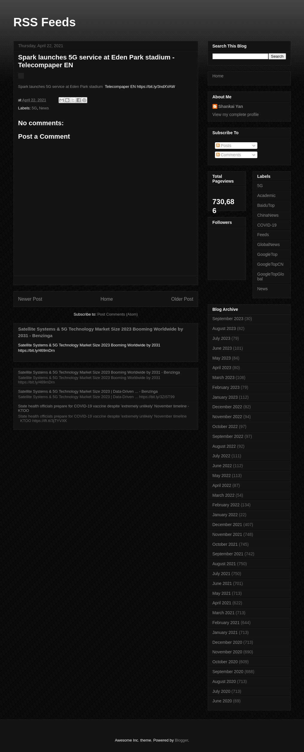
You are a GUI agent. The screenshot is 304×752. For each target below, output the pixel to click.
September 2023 (228, 318)
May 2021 (222, 593)
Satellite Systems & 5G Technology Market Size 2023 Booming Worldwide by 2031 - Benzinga (99, 372)
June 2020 (222, 700)
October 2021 (225, 544)
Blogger (181, 740)
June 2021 (222, 583)
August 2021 (224, 563)
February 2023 (226, 387)
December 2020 (227, 642)
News (44, 108)
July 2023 (221, 338)
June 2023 (222, 348)
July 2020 (221, 691)
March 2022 (224, 495)
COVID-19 (267, 225)
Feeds (263, 234)
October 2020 (225, 661)
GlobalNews (268, 244)
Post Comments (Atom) (117, 314)
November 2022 (227, 416)
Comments (228, 154)
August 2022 (224, 446)
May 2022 (222, 475)
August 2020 (224, 681)
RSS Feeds (44, 22)
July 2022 (221, 455)
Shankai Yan (231, 106)
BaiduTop (266, 205)
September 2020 (228, 671)
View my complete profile (236, 114)
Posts (223, 145)
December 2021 (227, 524)
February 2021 (226, 622)
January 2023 (225, 397)
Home (106, 299)
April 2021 (222, 602)
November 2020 (227, 651)
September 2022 (228, 436)
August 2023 (224, 328)
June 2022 (222, 465)
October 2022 (225, 426)
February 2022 (226, 504)
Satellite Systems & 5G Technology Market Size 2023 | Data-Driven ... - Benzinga (88, 391)
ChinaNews (268, 215)
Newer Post (30, 299)
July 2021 (221, 573)
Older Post (182, 299)
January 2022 (225, 514)
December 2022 (227, 406)
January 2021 (225, 632)
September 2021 (228, 553)
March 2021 (224, 612)
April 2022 (222, 485)
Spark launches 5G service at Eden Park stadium (60, 86)
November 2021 (227, 534)
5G (34, 108)
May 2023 (222, 358)
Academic (266, 195)
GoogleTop (267, 254)
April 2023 (222, 367)
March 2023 (224, 377)
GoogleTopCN (270, 264)
